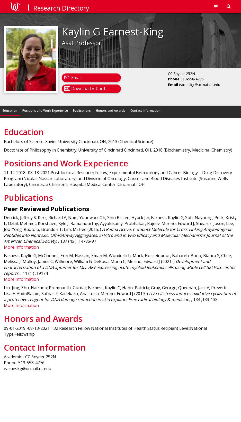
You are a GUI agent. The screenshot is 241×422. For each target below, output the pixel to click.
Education (10, 110)
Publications (82, 110)
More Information (21, 247)
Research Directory (61, 8)
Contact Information (145, 110)
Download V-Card (88, 88)
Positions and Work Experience (45, 110)
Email (76, 77)
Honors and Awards (110, 110)
